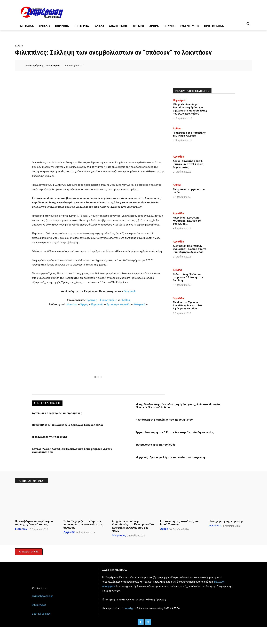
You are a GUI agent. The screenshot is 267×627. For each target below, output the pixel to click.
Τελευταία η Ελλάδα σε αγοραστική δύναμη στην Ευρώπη (188, 277)
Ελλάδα (19, 45)
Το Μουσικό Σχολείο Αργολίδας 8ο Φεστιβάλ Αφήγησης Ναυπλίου (187, 305)
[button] (248, 24)
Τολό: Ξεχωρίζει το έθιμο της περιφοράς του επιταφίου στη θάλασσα (83, 524)
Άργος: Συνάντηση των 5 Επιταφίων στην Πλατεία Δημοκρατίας (175, 432)
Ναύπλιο (72, 304)
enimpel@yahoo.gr (42, 595)
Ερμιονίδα (97, 304)
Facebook (130, 291)
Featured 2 (21, 528)
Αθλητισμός (119, 535)
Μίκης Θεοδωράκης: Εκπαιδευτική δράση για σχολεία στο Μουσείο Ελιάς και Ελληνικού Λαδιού (190, 109)
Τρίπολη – (112, 304)
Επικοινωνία (39, 604)
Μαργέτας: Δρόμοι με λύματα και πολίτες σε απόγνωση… (171, 457)
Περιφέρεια (179, 100)
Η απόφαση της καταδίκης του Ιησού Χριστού (164, 419)
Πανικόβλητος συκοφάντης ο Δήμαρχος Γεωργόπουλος (66, 425)
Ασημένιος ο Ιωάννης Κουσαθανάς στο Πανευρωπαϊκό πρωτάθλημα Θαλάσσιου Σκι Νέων (133, 525)
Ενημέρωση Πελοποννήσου (45, 65)
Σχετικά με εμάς (41, 613)
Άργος (84, 304)
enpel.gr (129, 607)
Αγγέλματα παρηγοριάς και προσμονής (56, 413)
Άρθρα (126, 300)
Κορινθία (125, 304)
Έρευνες (92, 300)
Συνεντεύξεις (108, 300)
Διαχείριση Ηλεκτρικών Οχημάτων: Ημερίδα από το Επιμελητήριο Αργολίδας (189, 249)
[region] (98, 350)
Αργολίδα (178, 156)
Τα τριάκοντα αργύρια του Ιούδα (155, 444)
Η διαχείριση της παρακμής (49, 436)
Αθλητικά (139, 304)
